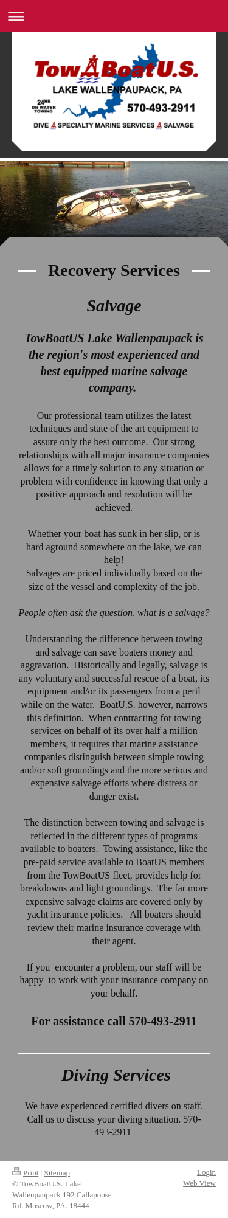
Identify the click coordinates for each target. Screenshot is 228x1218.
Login (206, 1172)
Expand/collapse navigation (114, 16)
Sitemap (57, 1172)
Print (25, 1172)
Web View (199, 1183)
